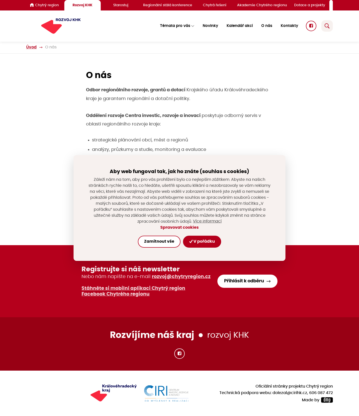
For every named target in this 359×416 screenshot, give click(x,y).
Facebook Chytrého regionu (116, 294)
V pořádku (202, 241)
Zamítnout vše (159, 241)
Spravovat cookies (179, 227)
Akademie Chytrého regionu (262, 5)
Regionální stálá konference (167, 5)
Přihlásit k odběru (244, 281)
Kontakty (289, 26)
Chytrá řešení (214, 5)
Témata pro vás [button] (175, 26)
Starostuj (120, 5)
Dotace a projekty (309, 5)
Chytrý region (44, 5)
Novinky (210, 26)
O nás (266, 26)
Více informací (207, 221)
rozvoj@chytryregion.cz (181, 276)
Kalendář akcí (240, 26)
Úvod (31, 47)
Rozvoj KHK (82, 5)
